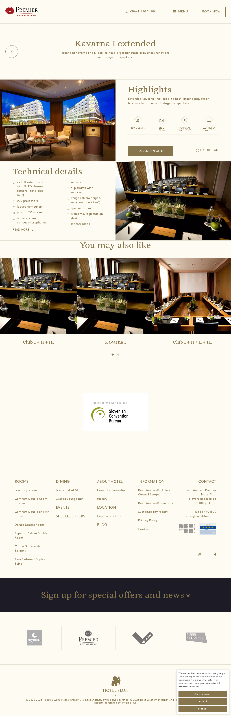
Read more (21, 230)
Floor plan (209, 150)
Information (151, 481)
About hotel (110, 481)
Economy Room (26, 490)
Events (63, 507)
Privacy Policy (148, 520)
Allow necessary (203, 694)
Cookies (143, 529)
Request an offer (150, 151)
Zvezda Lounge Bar (69, 499)
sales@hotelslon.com (200, 516)
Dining (63, 481)
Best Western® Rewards (155, 503)
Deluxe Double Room (29, 525)
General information (112, 490)
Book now (211, 11)
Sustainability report (153, 512)
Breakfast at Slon (68, 490)
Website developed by (107, 703)
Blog (102, 525)
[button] (180, 11)
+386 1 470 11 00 (205, 512)
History (102, 499)
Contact (207, 481)
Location (106, 507)
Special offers (70, 516)
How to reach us (109, 516)
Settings (203, 709)
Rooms (22, 481)
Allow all (203, 701)
